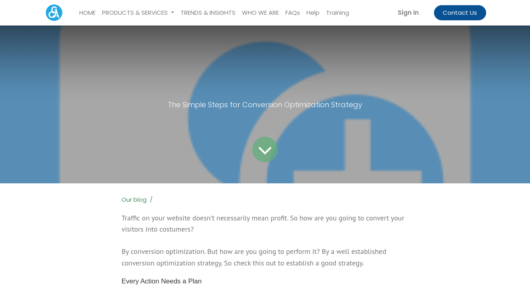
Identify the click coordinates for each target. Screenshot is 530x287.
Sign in (408, 12)
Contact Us (460, 12)
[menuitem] (87, 13)
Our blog (134, 199)
